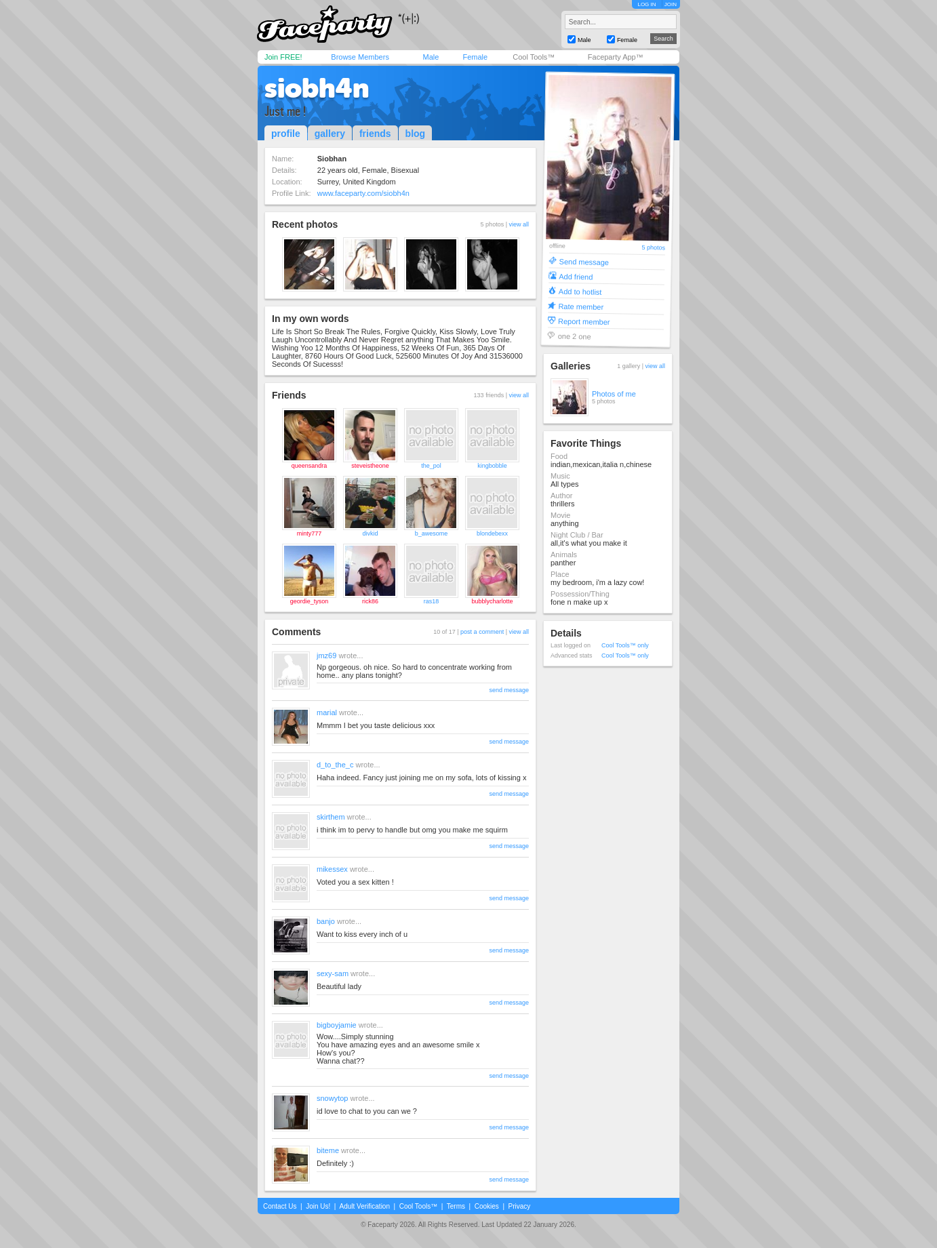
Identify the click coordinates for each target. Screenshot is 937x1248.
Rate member (580, 306)
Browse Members (360, 57)
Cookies (487, 1206)
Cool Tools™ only (625, 645)
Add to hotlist (580, 291)
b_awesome (431, 533)
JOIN (670, 4)
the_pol (431, 465)
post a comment (482, 631)
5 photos (653, 247)
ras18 (431, 601)
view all (519, 224)
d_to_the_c (335, 765)
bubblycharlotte (492, 601)
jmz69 (326, 655)
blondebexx (492, 533)
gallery (330, 133)
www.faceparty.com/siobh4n (363, 193)
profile (285, 133)
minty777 (309, 533)
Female (474, 57)
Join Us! (318, 1206)
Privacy (520, 1206)
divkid (370, 533)
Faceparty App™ (615, 57)
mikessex (332, 869)
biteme (328, 1150)
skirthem (331, 817)
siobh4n (316, 88)
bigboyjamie (337, 1025)
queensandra (309, 465)
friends (375, 133)
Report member (584, 321)
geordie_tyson (309, 601)
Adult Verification (364, 1206)
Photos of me (614, 394)
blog (415, 133)
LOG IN (646, 4)
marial (327, 712)
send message (509, 690)
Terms (456, 1206)
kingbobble (492, 465)
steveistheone (370, 465)
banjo (326, 921)
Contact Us (279, 1206)
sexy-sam (332, 973)
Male (430, 57)
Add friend (576, 276)
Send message (584, 261)
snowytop (332, 1098)
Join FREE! (283, 57)
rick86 (370, 601)
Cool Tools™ (534, 57)
